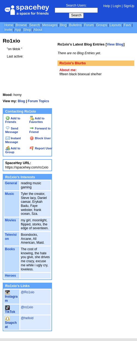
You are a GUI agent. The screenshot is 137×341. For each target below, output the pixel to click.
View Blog (115, 44)
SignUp (129, 6)
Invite (8, 30)
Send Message (11, 130)
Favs (127, 25)
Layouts (115, 25)
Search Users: (76, 5)
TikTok (10, 310)
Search (76, 15)
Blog (63, 25)
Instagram (11, 297)
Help (106, 6)
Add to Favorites (36, 120)
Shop (27, 30)
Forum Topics (38, 101)
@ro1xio (27, 307)
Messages (49, 25)
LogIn (117, 6)
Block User (40, 138)
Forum (89, 25)
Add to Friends (12, 120)
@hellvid (27, 318)
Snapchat (11, 323)
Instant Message (13, 140)
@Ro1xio (28, 292)
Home (8, 25)
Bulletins (75, 25)
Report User (41, 148)
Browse (21, 25)
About (38, 30)
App (17, 30)
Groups (101, 25)
